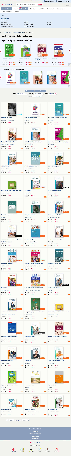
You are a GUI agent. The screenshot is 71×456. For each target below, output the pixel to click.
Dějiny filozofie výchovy (30, 214)
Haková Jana (9, 193)
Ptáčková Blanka (57, 217)
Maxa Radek (27, 120)
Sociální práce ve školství (54, 214)
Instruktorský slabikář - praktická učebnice (58, 312)
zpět (2, 15)
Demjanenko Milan (32, 339)
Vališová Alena (4, 314)
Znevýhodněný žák (52, 409)
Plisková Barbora (28, 144)
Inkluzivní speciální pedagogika (55, 239)
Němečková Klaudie (4, 144)
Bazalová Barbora (28, 193)
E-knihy (15, 8)
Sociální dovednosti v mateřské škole (34, 287)
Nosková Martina (10, 120)
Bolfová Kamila (4, 411)
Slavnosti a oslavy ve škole (54, 166)
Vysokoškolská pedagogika (7, 26)
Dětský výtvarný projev (30, 239)
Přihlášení (47, 1)
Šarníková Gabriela (28, 217)
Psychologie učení (52, 385)
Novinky (41, 8)
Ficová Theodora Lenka (5, 266)
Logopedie (49, 22)
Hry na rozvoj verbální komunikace (9, 385)
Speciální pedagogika (29, 24)
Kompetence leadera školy (54, 263)
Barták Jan (3, 217)
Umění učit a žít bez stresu (31, 117)
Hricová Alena (11, 144)
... (11, 193)
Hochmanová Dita (12, 339)
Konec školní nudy (6, 58)
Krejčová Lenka (56, 411)
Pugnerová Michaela (33, 241)
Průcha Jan (50, 387)
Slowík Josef (50, 241)
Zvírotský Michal (28, 363)
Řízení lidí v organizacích (7, 214)
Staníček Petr (3, 387)
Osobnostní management (54, 287)
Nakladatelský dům (7, 11)
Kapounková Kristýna (5, 168)
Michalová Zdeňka (28, 266)
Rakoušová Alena (51, 168)
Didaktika (26, 22)
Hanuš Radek (3, 193)
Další (24, 420)
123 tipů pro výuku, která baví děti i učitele (35, 312)
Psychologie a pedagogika (19, 32)
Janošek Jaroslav (35, 411)
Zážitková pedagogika (29, 26)
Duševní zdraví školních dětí (8, 141)
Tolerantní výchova (29, 385)
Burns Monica (50, 120)
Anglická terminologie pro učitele (9, 336)
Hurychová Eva (51, 217)
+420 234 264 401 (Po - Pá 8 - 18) (63, 1)
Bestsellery (33, 8)
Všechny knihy (6, 8)
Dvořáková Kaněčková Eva (53, 339)
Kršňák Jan (9, 411)
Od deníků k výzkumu (6, 117)
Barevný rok (4, 287)
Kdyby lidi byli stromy (6, 409)
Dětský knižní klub (61, 8)
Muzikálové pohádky (30, 409)
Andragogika (4, 22)
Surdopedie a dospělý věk (54, 190)
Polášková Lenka (51, 266)
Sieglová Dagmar (51, 144)
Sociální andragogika (30, 336)
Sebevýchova (28, 360)
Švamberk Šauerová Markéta (6, 241)
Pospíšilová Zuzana (28, 411)
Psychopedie (28, 190)
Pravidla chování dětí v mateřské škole (34, 263)
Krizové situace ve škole (7, 360)
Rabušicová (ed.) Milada (29, 168)
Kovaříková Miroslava (11, 314)
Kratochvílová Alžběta (36, 266)
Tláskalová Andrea (28, 314)
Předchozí (11, 420)
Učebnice (49, 24)
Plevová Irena (27, 241)
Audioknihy (24, 8)
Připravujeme (50, 8)
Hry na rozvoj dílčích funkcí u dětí (56, 360)
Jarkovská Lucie (4, 120)
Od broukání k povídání (6, 263)
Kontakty (17, 11)
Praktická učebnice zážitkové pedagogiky (11, 190)
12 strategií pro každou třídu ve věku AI (57, 117)
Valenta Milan (50, 411)
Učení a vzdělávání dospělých (32, 166)
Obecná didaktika (5, 312)
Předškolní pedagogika (6, 24)
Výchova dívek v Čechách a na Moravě (57, 336)
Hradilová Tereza (51, 193)
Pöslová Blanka (27, 387)
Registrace (52, 1)
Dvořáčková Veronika (5, 339)
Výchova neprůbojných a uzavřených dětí (11, 239)
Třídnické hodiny (5, 166)
